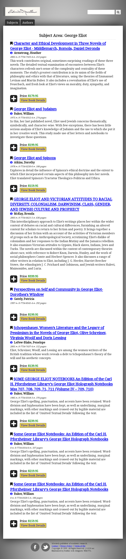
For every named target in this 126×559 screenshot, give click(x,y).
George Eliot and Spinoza (35, 157)
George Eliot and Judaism (35, 108)
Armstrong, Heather (25, 53)
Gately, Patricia (22, 299)
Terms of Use (79, 546)
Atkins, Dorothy (22, 162)
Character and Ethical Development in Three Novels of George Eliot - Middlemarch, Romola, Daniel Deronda (58, 46)
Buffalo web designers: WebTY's (77, 551)
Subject (12, 22)
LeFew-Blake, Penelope (27, 342)
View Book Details (33, 100)
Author (27, 22)
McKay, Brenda (22, 214)
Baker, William (22, 113)
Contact (55, 546)
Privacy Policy (66, 546)
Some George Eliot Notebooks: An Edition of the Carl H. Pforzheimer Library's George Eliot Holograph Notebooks (59, 436)
